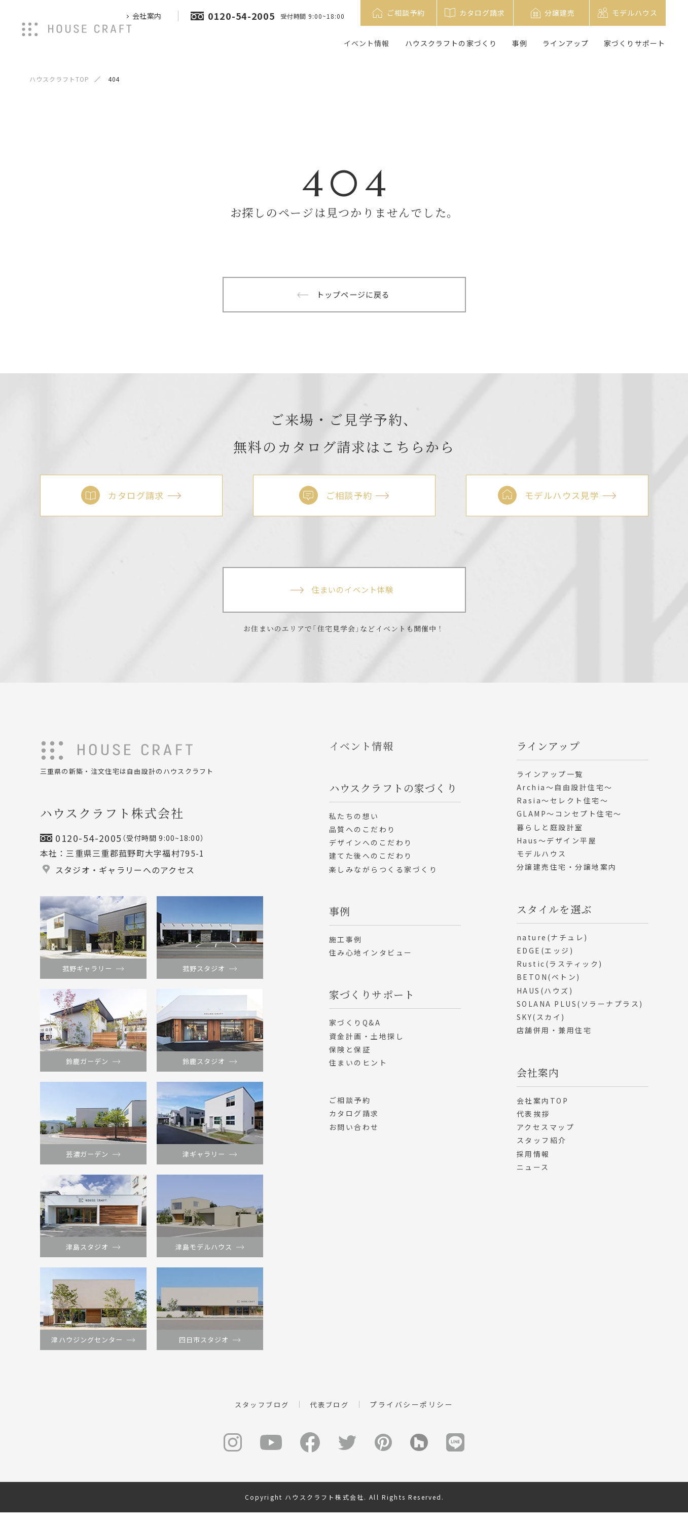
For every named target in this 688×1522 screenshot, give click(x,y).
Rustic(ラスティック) (560, 968)
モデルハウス (542, 858)
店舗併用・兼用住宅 (554, 1035)
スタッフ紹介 (542, 1145)
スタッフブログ (260, 1412)
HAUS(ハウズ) (545, 994)
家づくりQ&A (355, 1027)
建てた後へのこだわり (371, 860)
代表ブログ (331, 1412)
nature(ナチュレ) (552, 941)
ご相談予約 (350, 1105)
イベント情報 (367, 43)
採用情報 (533, 1158)
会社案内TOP (543, 1105)
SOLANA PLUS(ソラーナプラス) (580, 1008)
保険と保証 (350, 1053)
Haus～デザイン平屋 (557, 844)
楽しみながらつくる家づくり (383, 873)
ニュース (533, 1171)
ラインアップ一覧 (550, 778)
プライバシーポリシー (415, 1412)
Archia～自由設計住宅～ (565, 791)
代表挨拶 (533, 1118)
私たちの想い (354, 820)
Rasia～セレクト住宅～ (563, 805)
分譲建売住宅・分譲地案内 (567, 871)
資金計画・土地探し (367, 1040)
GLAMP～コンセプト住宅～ (569, 818)
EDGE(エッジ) (545, 954)
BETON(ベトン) (549, 981)
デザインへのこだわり (371, 847)
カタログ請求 (354, 1118)
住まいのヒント (358, 1067)
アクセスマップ (546, 1131)
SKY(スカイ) (541, 1021)
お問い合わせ (354, 1131)
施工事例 (346, 943)
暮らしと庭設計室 (550, 831)
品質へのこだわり (362, 833)
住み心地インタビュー (371, 957)
